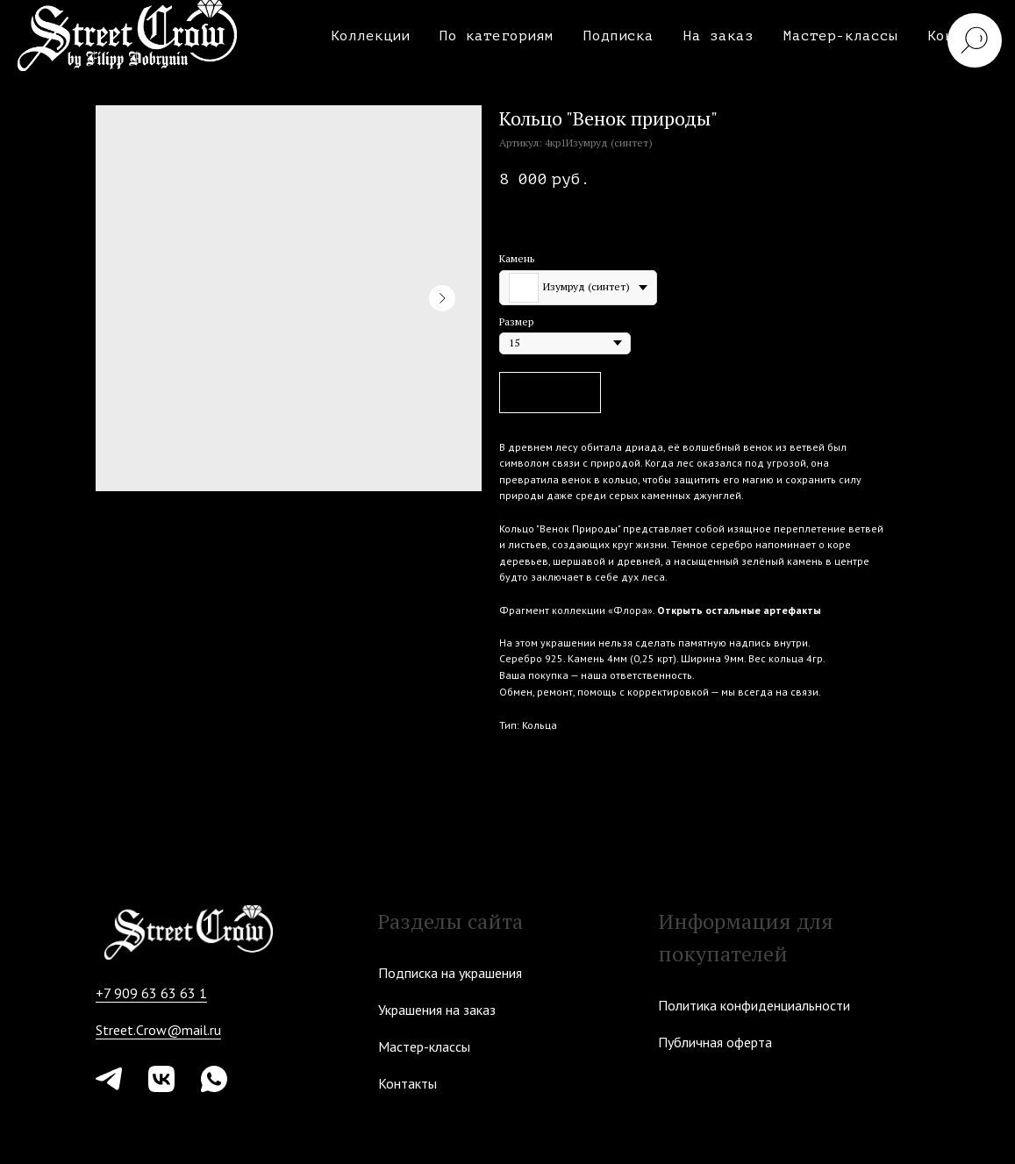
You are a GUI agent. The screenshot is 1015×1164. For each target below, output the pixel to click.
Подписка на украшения (450, 973)
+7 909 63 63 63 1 (151, 993)
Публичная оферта (715, 1042)
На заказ (718, 36)
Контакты (407, 1083)
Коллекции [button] (370, 36)
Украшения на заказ (437, 1009)
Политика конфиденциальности (754, 1005)
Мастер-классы (840, 36)
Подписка (618, 36)
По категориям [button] (497, 36)
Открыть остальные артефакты (739, 610)
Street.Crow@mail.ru (158, 1030)
